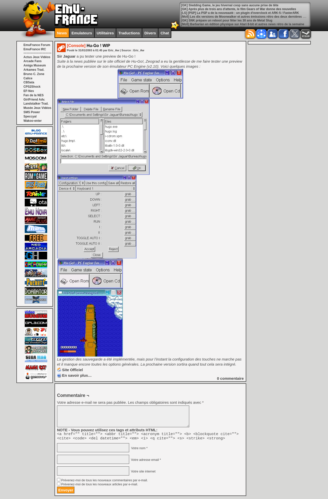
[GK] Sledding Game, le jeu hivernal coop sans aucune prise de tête (229, 9)
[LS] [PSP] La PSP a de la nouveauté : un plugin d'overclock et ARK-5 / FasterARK (240, 16)
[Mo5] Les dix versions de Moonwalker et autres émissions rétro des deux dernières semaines (248, 20)
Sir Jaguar (66, 56)
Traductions (129, 33)
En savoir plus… (77, 375)
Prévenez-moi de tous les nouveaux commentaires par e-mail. (104, 482)
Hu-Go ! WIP (88, 45)
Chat (164, 33)
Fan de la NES (33, 95)
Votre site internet (142, 473)
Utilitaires (105, 33)
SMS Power (31, 112)
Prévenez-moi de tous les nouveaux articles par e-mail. (99, 486)
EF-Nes (28, 91)
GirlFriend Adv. (34, 99)
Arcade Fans (32, 61)
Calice (27, 78)
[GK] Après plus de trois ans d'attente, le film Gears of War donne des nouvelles (238, 13)
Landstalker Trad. (35, 103)
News (62, 33)
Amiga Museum (34, 65)
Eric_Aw (138, 50)
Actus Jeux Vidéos (36, 57)
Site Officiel (72, 370)
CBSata (28, 82)
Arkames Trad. (33, 70)
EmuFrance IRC (34, 49)
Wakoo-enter (32, 121)
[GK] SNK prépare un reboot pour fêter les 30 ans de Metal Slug (226, 24)
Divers (150, 33)
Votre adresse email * (145, 461)
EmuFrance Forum (36, 45)
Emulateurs (81, 33)
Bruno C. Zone (33, 74)
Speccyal (30, 116)
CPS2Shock (31, 86)
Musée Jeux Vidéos (37, 108)
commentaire (230, 378)
